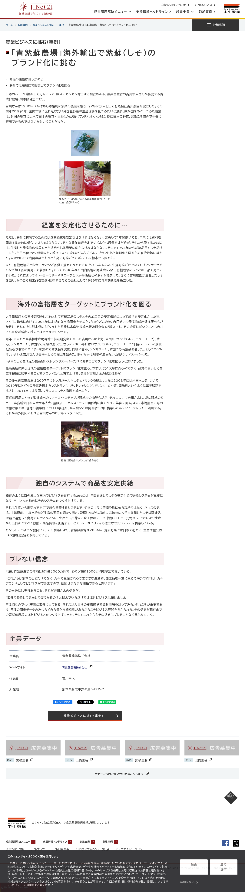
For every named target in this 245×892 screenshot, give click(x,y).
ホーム (9, 25)
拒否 (194, 868)
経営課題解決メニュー (21, 840)
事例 (66, 25)
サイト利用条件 (60, 848)
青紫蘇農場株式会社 (79, 667)
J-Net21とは (203, 5)
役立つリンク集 (15, 848)
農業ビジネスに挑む (46, 25)
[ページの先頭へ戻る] (226, 802)
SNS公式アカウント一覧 (92, 848)
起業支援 (99, 840)
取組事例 (23, 25)
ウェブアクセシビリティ (130, 848)
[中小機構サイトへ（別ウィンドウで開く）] (231, 8)
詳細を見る (187, 878)
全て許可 (223, 868)
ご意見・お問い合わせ (173, 5)
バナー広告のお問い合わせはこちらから (122, 773)
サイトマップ (37, 848)
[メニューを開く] (215, 25)
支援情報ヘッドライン (64, 840)
